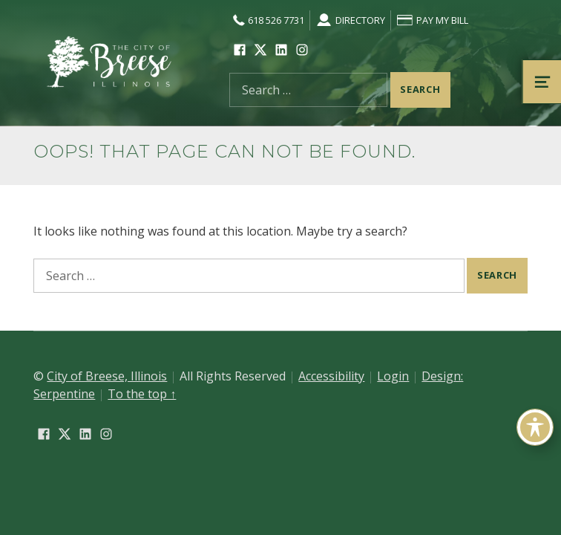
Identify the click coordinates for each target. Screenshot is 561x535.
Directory (350, 20)
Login (393, 376)
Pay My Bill (432, 20)
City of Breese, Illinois (107, 376)
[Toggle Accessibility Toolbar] (535, 427)
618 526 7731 (266, 20)
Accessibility (331, 376)
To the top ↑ (142, 394)
